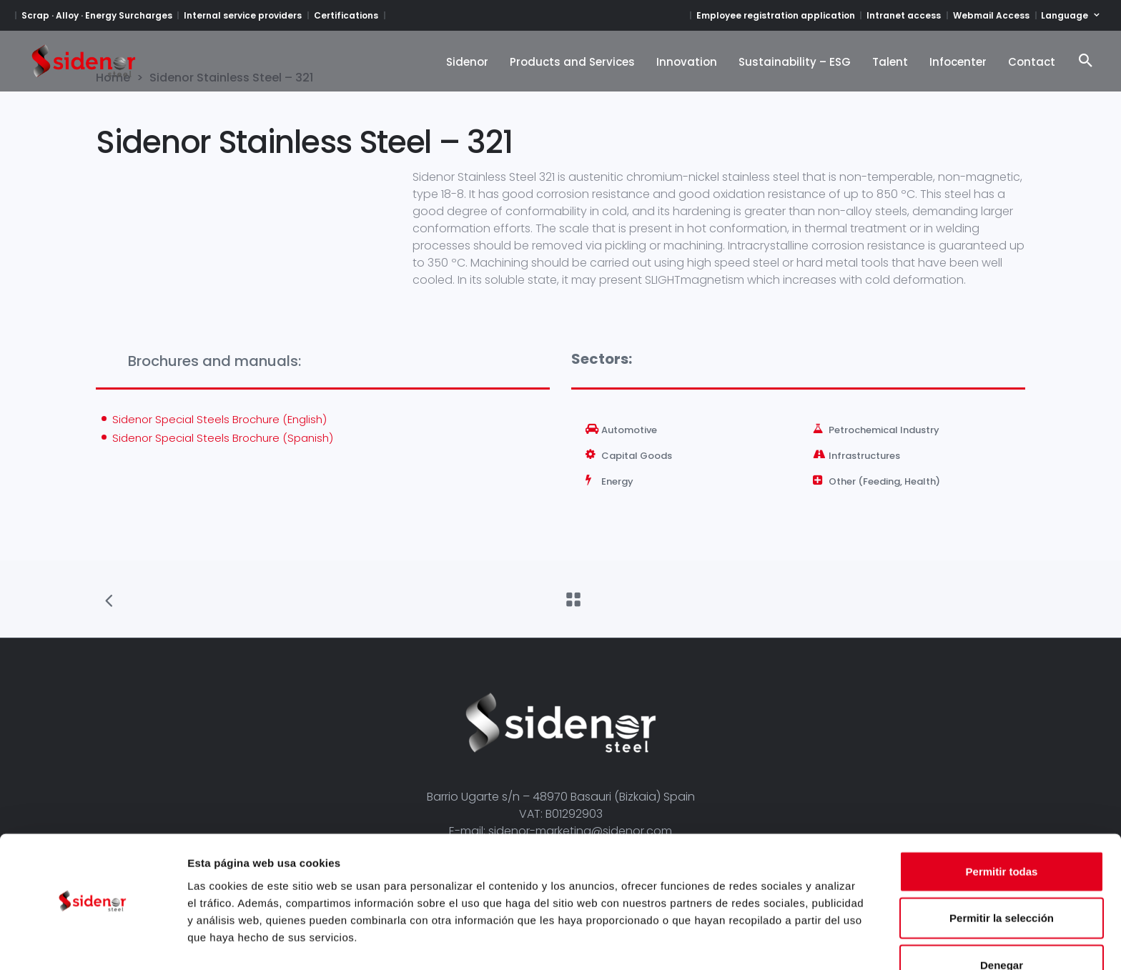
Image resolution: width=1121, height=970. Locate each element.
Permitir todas (1002, 829)
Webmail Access (991, 15)
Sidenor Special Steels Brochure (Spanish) (222, 437)
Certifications (346, 15)
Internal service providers (243, 15)
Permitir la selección (1001, 877)
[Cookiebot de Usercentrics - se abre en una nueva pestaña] (92, 942)
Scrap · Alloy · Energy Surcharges (96, 15)
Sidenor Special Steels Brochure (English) (219, 419)
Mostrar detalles (774, 942)
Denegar (1001, 923)
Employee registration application (775, 15)
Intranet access (903, 15)
